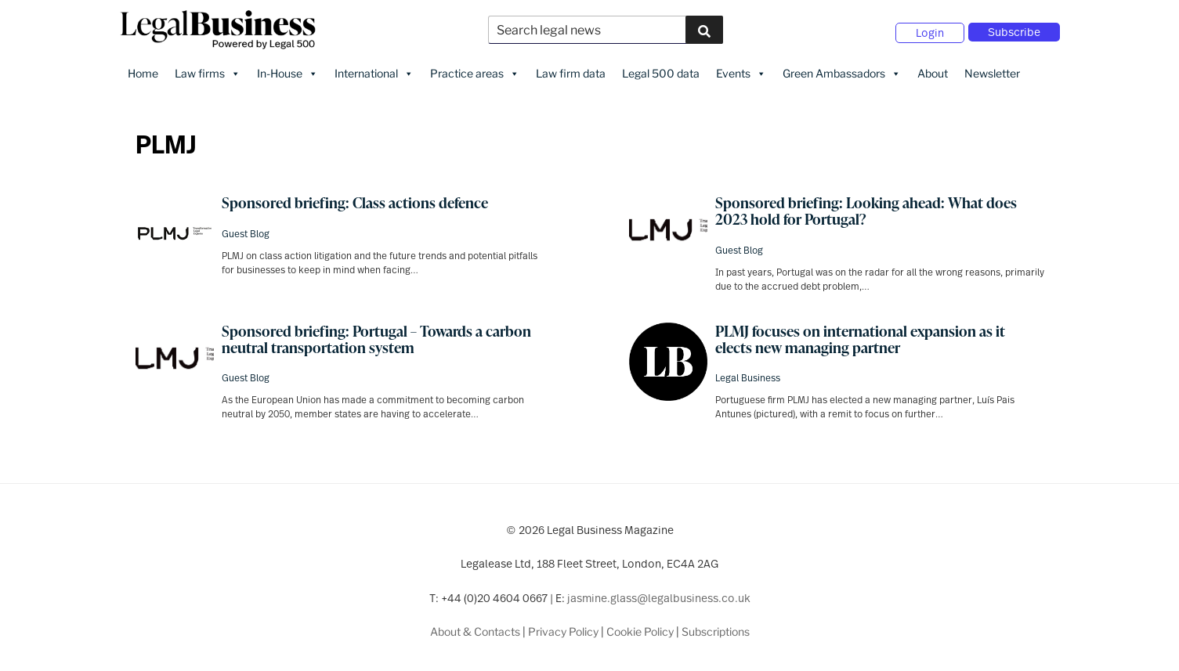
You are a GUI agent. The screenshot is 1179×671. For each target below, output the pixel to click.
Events (741, 71)
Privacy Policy (563, 629)
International (374, 71)
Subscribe (1014, 30)
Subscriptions (716, 629)
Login (930, 31)
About (932, 71)
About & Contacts (475, 629)
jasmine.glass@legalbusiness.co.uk (658, 595)
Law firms (208, 71)
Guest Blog (245, 231)
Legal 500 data (661, 71)
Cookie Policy (640, 629)
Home (143, 71)
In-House (287, 71)
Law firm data (571, 71)
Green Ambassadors (842, 71)
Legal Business (747, 375)
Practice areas (474, 71)
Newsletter (992, 71)
